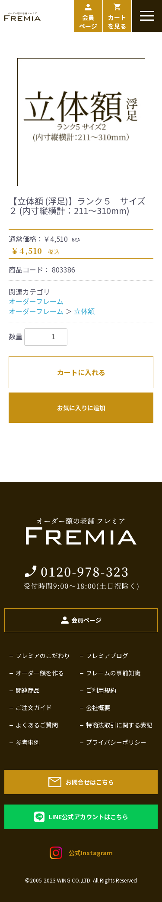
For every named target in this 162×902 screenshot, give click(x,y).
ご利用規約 (101, 690)
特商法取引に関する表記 (119, 724)
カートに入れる (81, 372)
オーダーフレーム (36, 301)
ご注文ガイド (34, 707)
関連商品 (28, 690)
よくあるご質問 (37, 724)
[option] (81, 122)
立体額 (84, 311)
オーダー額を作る (40, 672)
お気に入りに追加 (81, 407)
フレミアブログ (107, 655)
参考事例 (28, 742)
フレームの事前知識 (113, 672)
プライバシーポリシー (116, 742)
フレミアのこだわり (43, 655)
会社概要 (98, 707)
